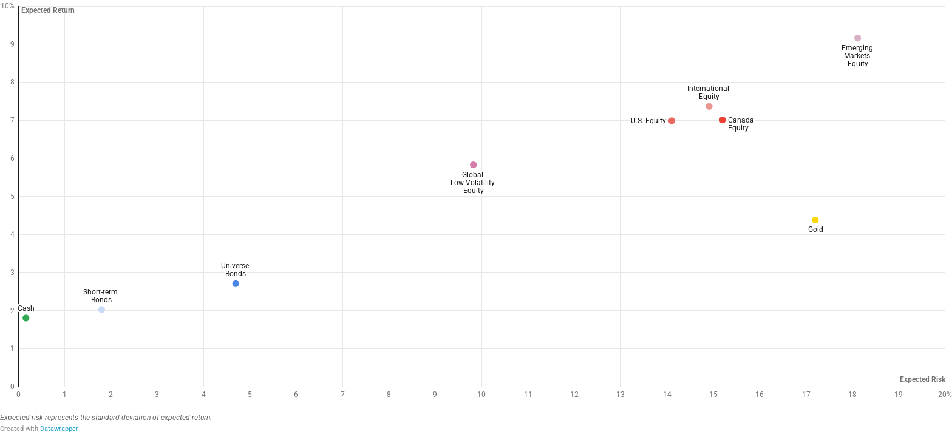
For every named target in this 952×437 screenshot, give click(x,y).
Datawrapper (59, 429)
